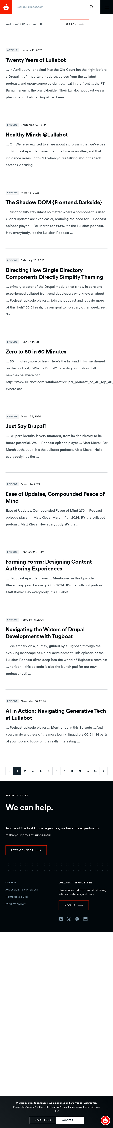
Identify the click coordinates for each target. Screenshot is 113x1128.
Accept (67, 1120)
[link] (26, 850)
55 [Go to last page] (95, 771)
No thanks (43, 1120)
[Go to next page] (104, 771)
